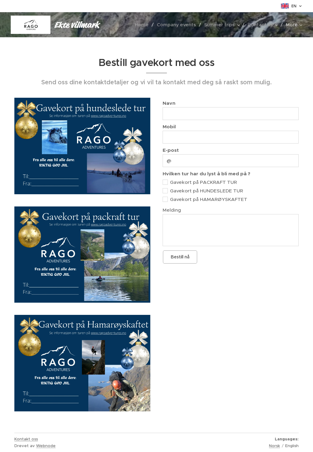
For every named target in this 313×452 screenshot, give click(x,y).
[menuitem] (143, 24)
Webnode (46, 445)
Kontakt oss (26, 439)
